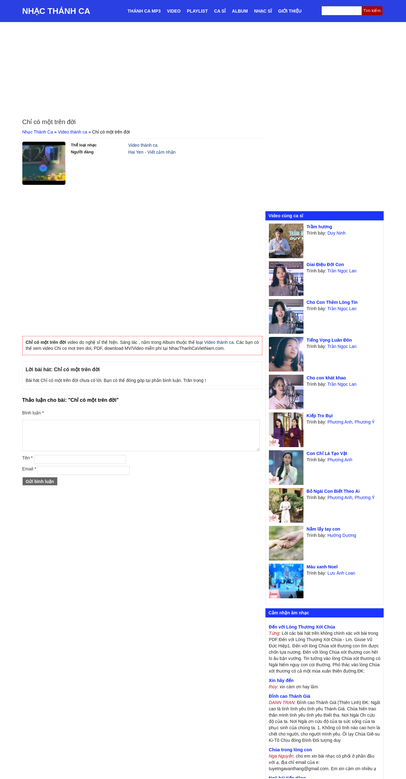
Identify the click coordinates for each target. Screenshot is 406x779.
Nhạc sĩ (263, 11)
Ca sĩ (220, 11)
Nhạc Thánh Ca (56, 11)
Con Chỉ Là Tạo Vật (327, 453)
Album (240, 11)
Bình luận (33, 412)
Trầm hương (319, 226)
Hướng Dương (341, 535)
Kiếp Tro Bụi (320, 415)
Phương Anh (339, 421)
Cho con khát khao (326, 377)
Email (29, 468)
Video (174, 11)
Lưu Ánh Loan (341, 573)
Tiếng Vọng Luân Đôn (329, 340)
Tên (27, 457)
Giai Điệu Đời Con (325, 264)
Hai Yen (135, 152)
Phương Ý (365, 421)
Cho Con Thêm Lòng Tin (332, 302)
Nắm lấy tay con (323, 529)
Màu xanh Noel (322, 566)
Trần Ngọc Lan (342, 270)
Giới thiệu (290, 11)
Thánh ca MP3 (144, 11)
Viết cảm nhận (161, 152)
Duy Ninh (336, 233)
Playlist (197, 11)
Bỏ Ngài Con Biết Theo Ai (333, 491)
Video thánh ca (72, 131)
